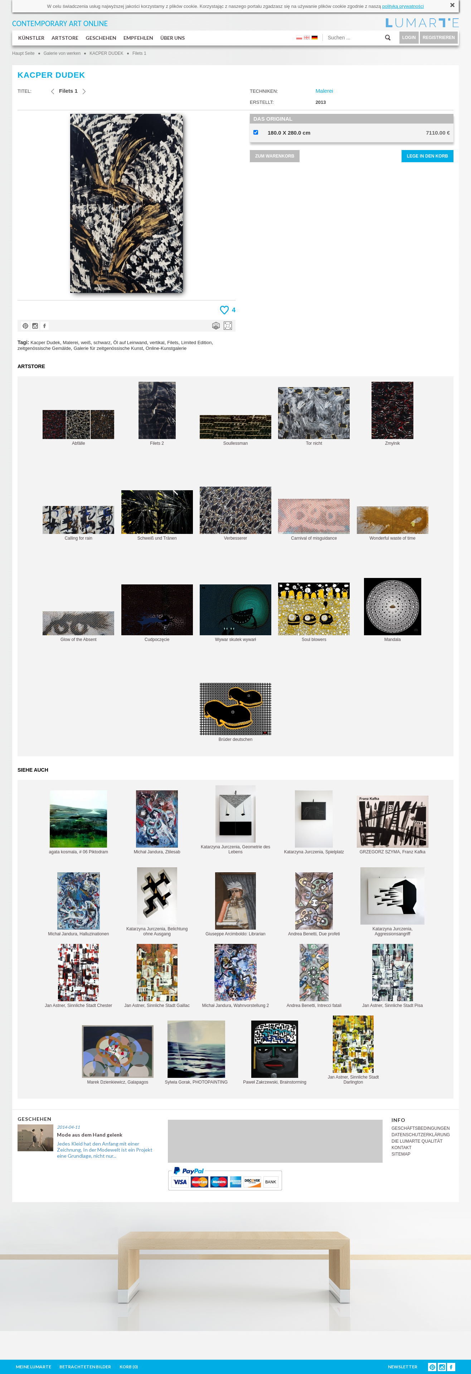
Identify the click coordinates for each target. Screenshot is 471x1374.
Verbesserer (235, 514)
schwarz (102, 342)
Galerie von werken (62, 53)
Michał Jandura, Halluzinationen (78, 904)
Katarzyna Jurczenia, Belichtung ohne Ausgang (157, 901)
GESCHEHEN (101, 38)
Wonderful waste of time (392, 523)
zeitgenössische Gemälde (44, 348)
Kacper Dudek (45, 342)
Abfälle (78, 428)
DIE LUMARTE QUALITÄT (417, 1141)
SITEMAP (401, 1154)
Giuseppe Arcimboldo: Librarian (235, 904)
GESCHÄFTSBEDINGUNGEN (421, 1128)
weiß (86, 342)
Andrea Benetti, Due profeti (314, 904)
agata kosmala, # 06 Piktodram (78, 822)
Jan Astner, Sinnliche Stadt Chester (78, 976)
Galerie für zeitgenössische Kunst (108, 348)
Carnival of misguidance (314, 520)
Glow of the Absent (78, 626)
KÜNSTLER (31, 38)
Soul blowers (314, 612)
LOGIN (409, 37)
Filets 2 (157, 414)
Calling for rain (78, 523)
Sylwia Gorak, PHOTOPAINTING (196, 1053)
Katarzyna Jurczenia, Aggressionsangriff (392, 901)
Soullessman (235, 430)
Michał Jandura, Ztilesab (157, 822)
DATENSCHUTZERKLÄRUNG (421, 1134)
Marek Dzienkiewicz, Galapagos (118, 1055)
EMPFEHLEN (138, 38)
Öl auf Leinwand (130, 342)
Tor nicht (314, 416)
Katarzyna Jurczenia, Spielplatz (314, 822)
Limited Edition (196, 342)
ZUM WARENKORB (274, 156)
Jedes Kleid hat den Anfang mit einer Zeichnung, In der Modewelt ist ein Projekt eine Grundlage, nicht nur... (104, 1150)
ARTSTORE (65, 38)
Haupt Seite (23, 53)
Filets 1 (139, 53)
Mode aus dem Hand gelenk (89, 1135)
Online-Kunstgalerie (166, 348)
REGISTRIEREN (439, 37)
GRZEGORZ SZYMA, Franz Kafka (392, 825)
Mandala (392, 610)
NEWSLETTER (402, 1366)
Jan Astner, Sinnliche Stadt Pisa (392, 976)
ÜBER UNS (172, 38)
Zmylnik (392, 414)
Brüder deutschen (235, 712)
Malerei (70, 342)
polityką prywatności (403, 6)
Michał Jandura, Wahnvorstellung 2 (235, 976)
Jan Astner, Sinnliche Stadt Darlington (353, 1050)
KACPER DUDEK (106, 53)
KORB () (129, 1366)
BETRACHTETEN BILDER (85, 1366)
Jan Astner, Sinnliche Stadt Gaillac (157, 976)
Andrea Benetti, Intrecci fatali (314, 976)
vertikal (157, 342)
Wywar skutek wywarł (235, 613)
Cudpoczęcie (157, 613)
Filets (172, 342)
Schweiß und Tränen (157, 515)
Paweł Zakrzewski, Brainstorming (274, 1053)
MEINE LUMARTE (33, 1366)
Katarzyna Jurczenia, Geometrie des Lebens (235, 819)
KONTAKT (402, 1147)
